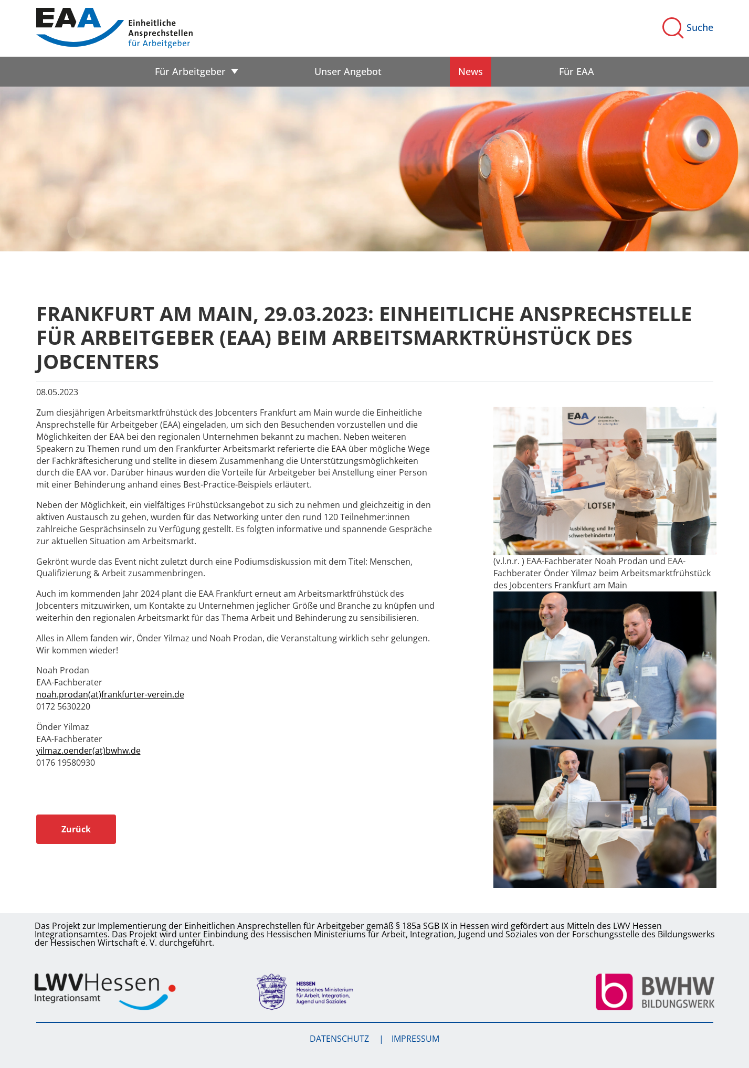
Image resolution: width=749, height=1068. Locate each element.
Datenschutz (340, 1038)
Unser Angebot (348, 71)
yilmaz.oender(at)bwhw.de (88, 750)
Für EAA (576, 71)
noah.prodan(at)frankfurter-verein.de (110, 694)
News (470, 71)
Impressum (415, 1038)
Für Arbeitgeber (190, 71)
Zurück (76, 829)
